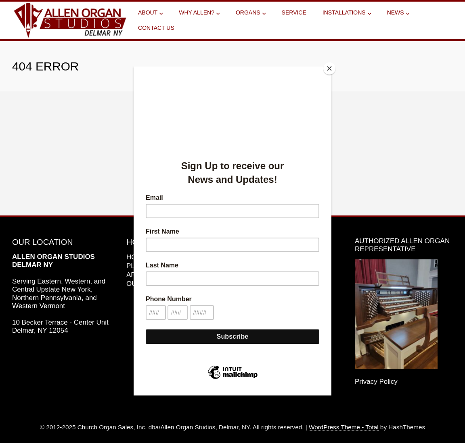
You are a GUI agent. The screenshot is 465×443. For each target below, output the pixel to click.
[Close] (329, 68)
